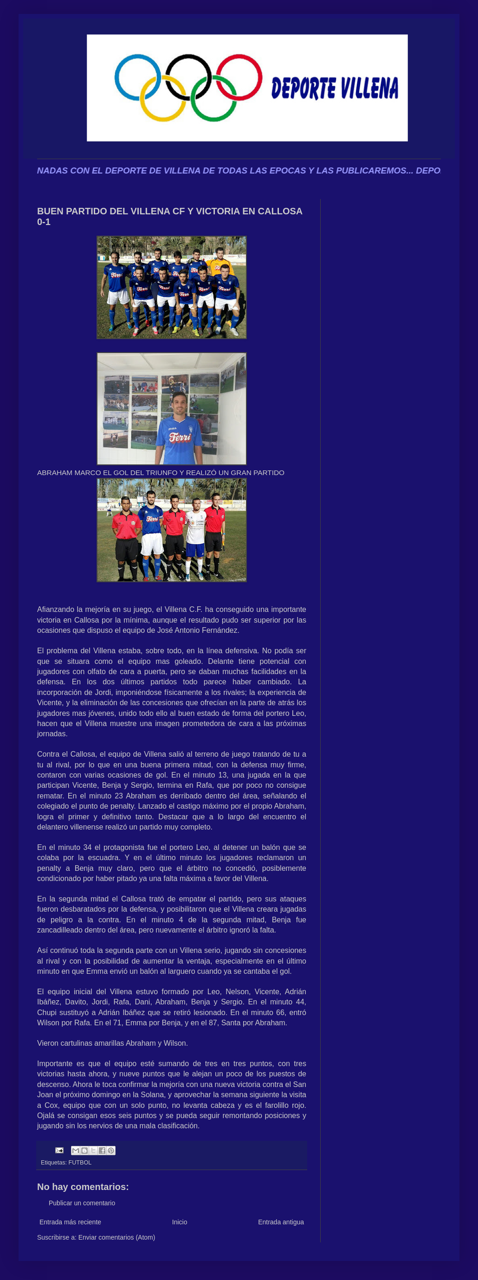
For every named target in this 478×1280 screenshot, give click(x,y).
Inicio (179, 1222)
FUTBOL (80, 1162)
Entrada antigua (281, 1222)
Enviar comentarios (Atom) (116, 1237)
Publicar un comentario (82, 1203)
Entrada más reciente (70, 1222)
